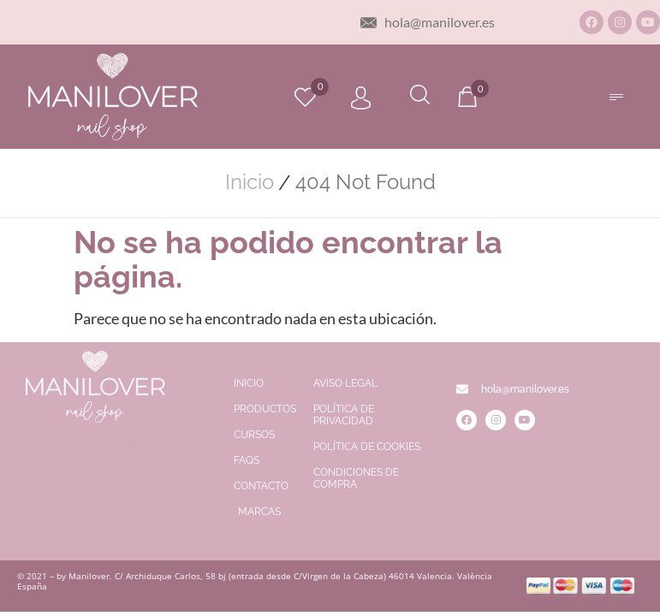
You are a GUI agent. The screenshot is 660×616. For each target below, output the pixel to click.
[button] (617, 97)
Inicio (249, 182)
